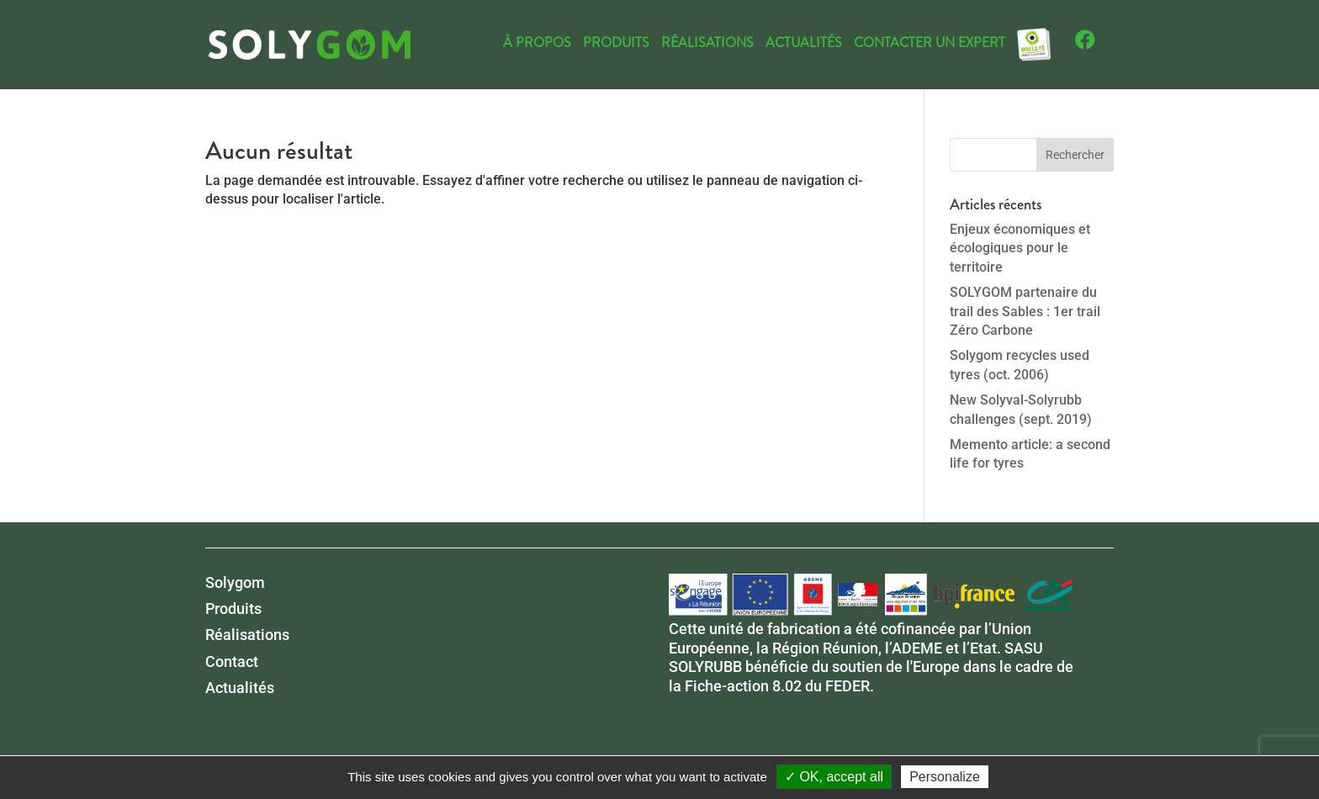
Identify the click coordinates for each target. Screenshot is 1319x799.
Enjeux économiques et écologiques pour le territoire (1020, 248)
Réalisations (707, 44)
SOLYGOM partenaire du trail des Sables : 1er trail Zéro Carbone (1025, 311)
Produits (616, 44)
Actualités (803, 44)
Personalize (944, 777)
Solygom (235, 582)
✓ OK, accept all (834, 777)
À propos (537, 44)
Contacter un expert (929, 44)
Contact (231, 661)
